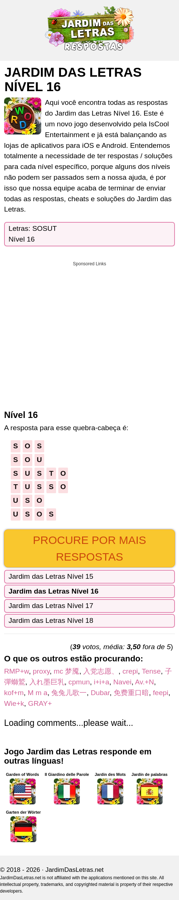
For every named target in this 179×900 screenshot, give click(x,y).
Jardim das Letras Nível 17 (51, 606)
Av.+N (144, 682)
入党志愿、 (100, 671)
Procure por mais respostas (89, 548)
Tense (151, 671)
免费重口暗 (131, 693)
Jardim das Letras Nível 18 (51, 620)
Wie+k (14, 703)
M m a (37, 693)
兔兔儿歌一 (69, 693)
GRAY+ (40, 703)
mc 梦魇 (66, 671)
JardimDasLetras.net (74, 869)
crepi (130, 671)
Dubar (100, 693)
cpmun (79, 682)
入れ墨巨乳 (47, 682)
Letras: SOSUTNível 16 (33, 234)
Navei (122, 682)
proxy (41, 671)
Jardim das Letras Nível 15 (51, 576)
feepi (161, 693)
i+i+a (102, 682)
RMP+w (16, 671)
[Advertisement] (89, 333)
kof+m (14, 693)
